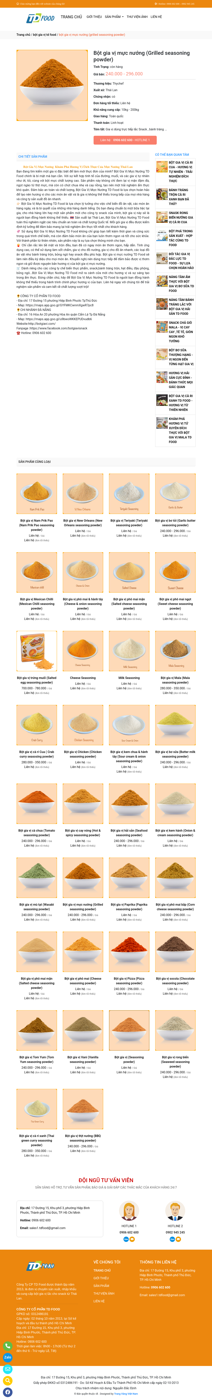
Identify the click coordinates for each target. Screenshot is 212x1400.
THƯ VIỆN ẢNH (137, 17)
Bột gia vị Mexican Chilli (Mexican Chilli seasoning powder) (36, 603)
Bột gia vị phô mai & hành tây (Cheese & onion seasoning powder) (83, 603)
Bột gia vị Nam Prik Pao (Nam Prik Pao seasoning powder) (36, 525)
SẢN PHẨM (113, 17)
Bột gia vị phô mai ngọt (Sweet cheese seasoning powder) (175, 603)
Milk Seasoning (129, 678)
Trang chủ (23, 35)
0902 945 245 (175, 1232)
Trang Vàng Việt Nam (126, 1393)
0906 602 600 (122, 140)
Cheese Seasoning (83, 678)
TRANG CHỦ (71, 17)
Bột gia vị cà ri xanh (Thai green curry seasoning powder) (36, 1140)
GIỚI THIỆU (94, 17)
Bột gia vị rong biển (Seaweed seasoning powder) (175, 1061)
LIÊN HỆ (156, 17)
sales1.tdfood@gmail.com (47, 1228)
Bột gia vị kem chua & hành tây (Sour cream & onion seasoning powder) (129, 756)
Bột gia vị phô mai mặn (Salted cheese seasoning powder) (129, 603)
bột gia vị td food (44, 35)
